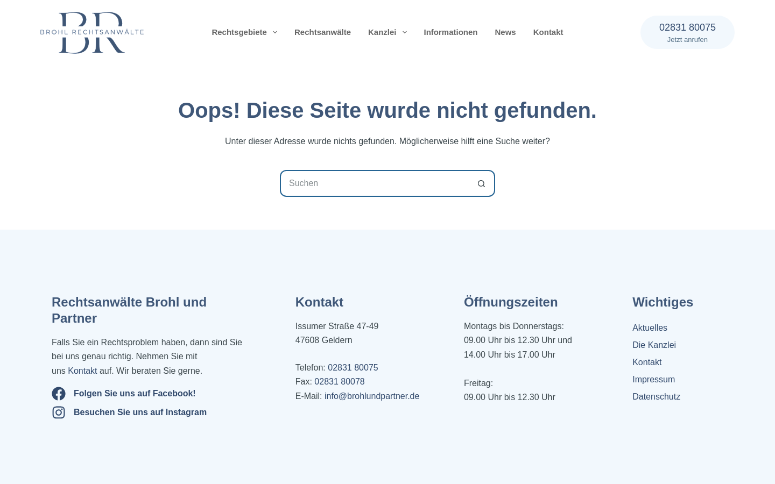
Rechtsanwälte (322, 32)
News (505, 32)
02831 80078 (338, 381)
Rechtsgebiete (246, 32)
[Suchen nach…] (374, 183)
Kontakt (548, 32)
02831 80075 (353, 367)
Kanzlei (389, 32)
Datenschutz (656, 396)
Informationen (451, 32)
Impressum (653, 379)
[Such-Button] (481, 183)
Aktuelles (649, 327)
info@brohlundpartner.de (372, 396)
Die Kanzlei (654, 345)
